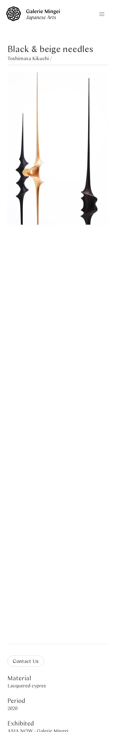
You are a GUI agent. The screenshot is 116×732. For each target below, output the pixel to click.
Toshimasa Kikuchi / (29, 58)
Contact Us (26, 661)
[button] (102, 14)
